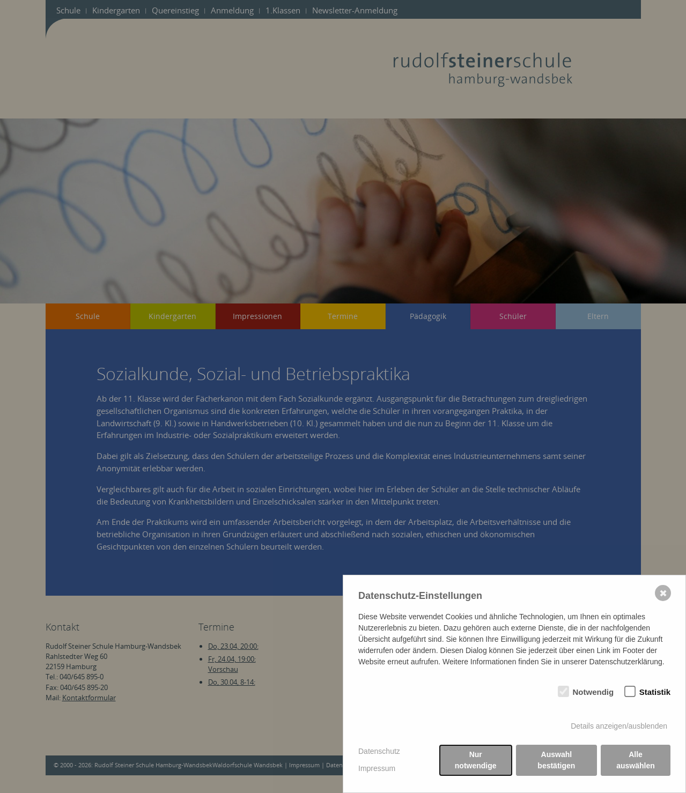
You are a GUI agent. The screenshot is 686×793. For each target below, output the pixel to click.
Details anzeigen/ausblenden (619, 726)
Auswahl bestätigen (556, 760)
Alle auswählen (635, 760)
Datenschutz (379, 751)
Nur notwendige (476, 760)
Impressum (376, 768)
